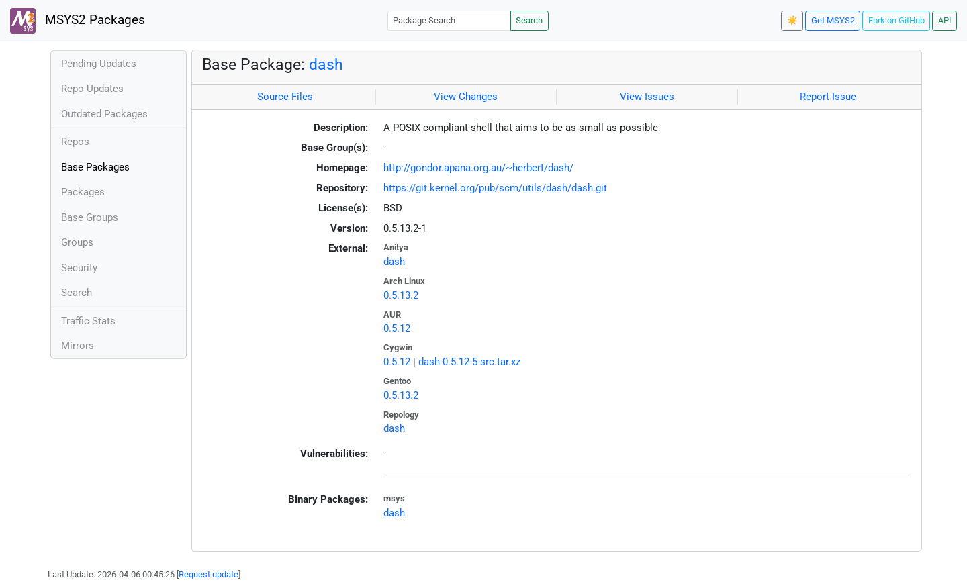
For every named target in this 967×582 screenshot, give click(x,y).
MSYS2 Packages (77, 21)
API (945, 20)
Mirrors (77, 346)
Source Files (285, 97)
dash (326, 64)
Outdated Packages (104, 114)
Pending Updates (98, 64)
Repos (75, 142)
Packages (83, 192)
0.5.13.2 (400, 295)
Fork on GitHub (896, 20)
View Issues (647, 97)
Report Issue (828, 97)
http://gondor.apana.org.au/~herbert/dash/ (478, 168)
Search (529, 20)
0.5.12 (396, 328)
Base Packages (95, 167)
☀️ (792, 20)
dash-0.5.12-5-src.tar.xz (469, 362)
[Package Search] (449, 20)
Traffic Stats (88, 321)
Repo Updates (92, 89)
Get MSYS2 (833, 20)
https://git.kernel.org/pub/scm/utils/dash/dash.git (495, 188)
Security (79, 268)
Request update (208, 574)
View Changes (466, 97)
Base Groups (89, 217)
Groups (77, 242)
